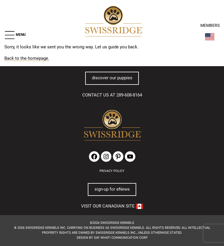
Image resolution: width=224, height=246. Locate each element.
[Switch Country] (209, 36)
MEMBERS (210, 25)
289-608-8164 (129, 95)
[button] (15, 35)
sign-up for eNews (112, 189)
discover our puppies (112, 77)
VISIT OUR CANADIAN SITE (112, 206)
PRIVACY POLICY (112, 171)
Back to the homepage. (26, 58)
